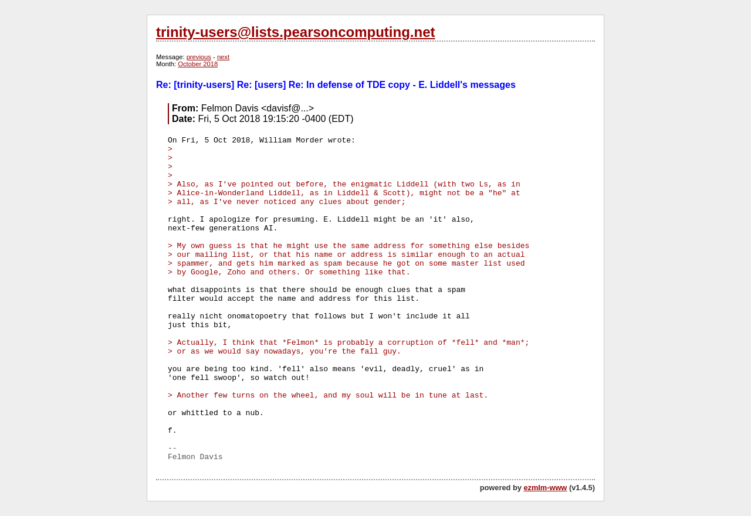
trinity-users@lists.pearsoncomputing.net (295, 32)
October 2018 (198, 63)
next (223, 56)
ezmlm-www (545, 487)
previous (199, 56)
